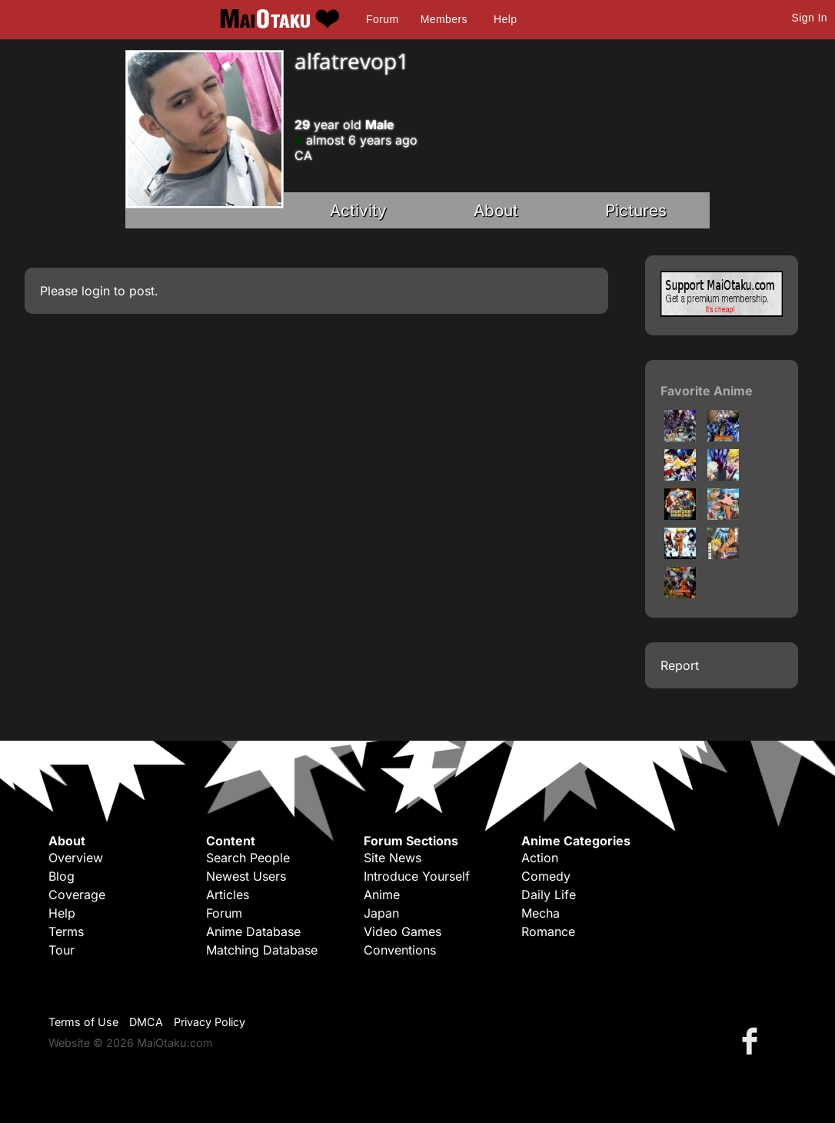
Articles (227, 894)
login (96, 290)
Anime (382, 894)
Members (444, 19)
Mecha (540, 913)
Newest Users (246, 876)
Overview (75, 857)
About (496, 210)
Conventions (400, 950)
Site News (392, 857)
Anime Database (253, 931)
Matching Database (262, 950)
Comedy (546, 876)
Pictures (636, 210)
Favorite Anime (706, 390)
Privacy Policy (209, 1021)
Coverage (76, 894)
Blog (61, 876)
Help (505, 19)
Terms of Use (83, 1021)
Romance (548, 931)
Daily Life (548, 894)
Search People (248, 857)
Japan (381, 913)
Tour (61, 950)
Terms (66, 931)
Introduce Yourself (417, 876)
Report (679, 665)
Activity (358, 210)
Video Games (402, 931)
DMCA (146, 1021)
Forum (382, 19)
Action (539, 857)
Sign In (809, 18)
